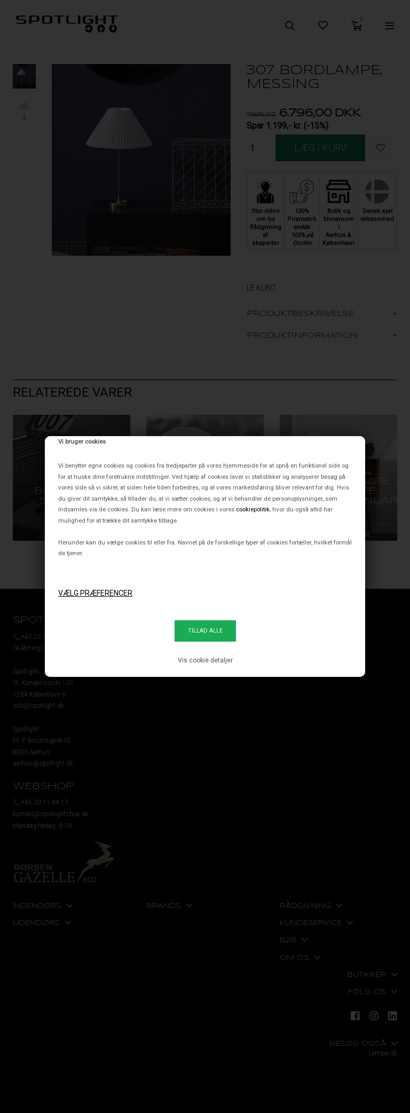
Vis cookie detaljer (205, 660)
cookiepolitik (253, 509)
